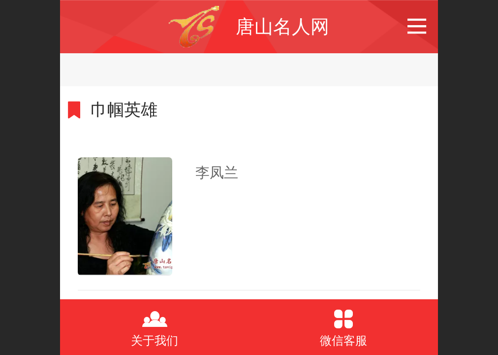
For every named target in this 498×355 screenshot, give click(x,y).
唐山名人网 (282, 26)
